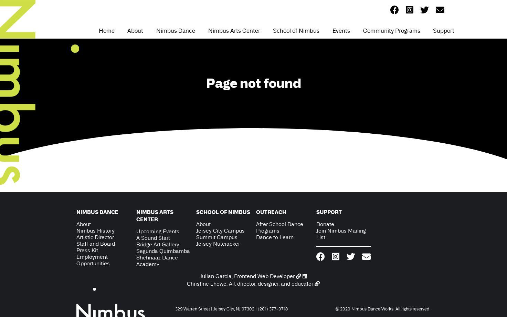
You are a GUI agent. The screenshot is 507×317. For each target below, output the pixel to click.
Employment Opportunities (93, 260)
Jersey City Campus (220, 230)
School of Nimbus (296, 30)
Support (443, 30)
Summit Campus (216, 237)
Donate (325, 224)
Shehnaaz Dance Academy (157, 260)
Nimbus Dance (175, 30)
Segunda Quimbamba (163, 251)
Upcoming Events (157, 231)
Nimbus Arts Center (234, 30)
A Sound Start (153, 238)
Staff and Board (95, 244)
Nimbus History (95, 230)
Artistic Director (95, 237)
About (135, 30)
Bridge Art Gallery (157, 244)
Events (341, 30)
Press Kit (87, 250)
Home (107, 30)
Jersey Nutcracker (218, 244)
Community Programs (391, 30)
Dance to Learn (275, 237)
